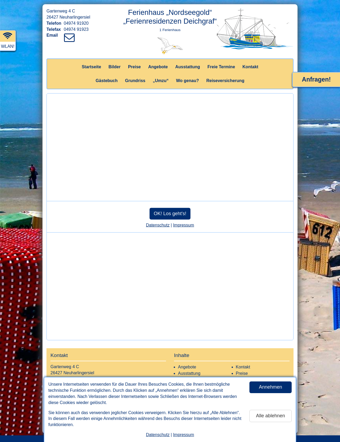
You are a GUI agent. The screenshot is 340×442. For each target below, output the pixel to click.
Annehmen (270, 387)
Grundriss (135, 80)
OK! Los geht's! (170, 213)
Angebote (158, 67)
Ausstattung (187, 67)
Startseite (91, 67)
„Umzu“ (161, 80)
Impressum (183, 434)
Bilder (115, 67)
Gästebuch (107, 80)
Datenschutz (157, 434)
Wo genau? (187, 80)
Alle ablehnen (270, 415)
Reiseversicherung (225, 80)
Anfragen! (316, 79)
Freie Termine (221, 67)
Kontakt (250, 67)
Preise (134, 67)
